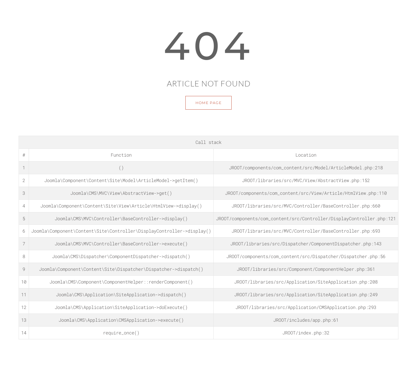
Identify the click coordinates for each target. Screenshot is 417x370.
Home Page (208, 102)
